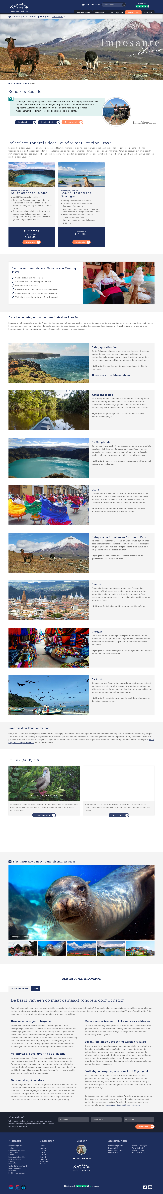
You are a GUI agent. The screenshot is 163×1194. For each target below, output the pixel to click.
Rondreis (43, 1164)
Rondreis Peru (113, 1152)
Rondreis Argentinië (115, 1146)
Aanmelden (143, 1126)
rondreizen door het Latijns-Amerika (123, 1105)
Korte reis (43, 1155)
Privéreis (43, 1150)
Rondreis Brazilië (138, 1148)
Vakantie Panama (138, 1150)
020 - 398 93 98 (93, 5)
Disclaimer (12, 1171)
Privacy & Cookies (14, 1168)
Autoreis (43, 1148)
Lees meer (57, 16)
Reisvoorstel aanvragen (16, 1150)
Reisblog (11, 1162)
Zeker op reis (13, 1152)
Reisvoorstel (133, 12)
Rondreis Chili (113, 1148)
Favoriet (42, 1146)
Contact (11, 1148)
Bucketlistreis (44, 1162)
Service (11, 1155)
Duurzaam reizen (14, 1159)
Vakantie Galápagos (139, 1146)
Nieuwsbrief (16, 1117)
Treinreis (43, 1152)
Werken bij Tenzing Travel (17, 1166)
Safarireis (43, 1157)
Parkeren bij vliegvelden (16, 1157)
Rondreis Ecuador (138, 1152)
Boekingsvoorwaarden (16, 1173)
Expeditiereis (44, 1159)
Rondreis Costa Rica (115, 1150)
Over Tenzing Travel (15, 1146)
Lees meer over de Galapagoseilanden (111, 375)
